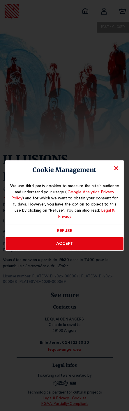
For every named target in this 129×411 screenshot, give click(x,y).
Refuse (64, 228)
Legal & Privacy (101, 213)
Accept (64, 240)
